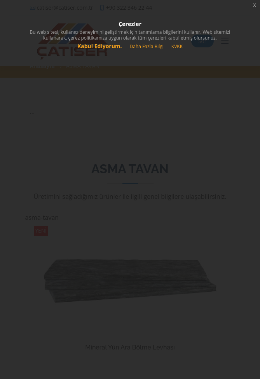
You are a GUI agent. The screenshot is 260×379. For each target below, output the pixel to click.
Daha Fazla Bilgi (147, 46)
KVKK (177, 46)
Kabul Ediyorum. (99, 46)
